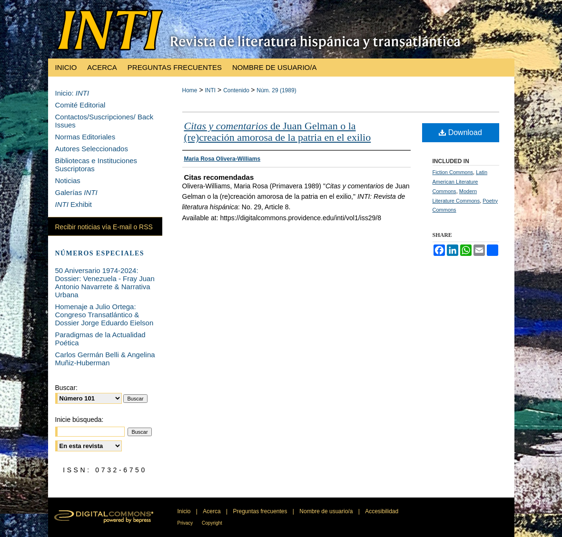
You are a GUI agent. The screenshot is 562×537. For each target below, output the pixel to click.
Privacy (186, 523)
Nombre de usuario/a (326, 511)
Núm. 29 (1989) (276, 90)
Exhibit (73, 204)
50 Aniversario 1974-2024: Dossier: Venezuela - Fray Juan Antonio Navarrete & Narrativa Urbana (105, 282)
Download (460, 132)
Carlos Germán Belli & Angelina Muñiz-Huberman (105, 359)
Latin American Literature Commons (460, 181)
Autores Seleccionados (91, 149)
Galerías (76, 192)
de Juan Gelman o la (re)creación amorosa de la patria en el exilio (277, 131)
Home (189, 90)
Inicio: (72, 93)
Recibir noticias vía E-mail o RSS (104, 227)
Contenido (237, 90)
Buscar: (66, 387)
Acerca (212, 511)
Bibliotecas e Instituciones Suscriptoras (96, 164)
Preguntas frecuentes (260, 511)
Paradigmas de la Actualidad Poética (100, 339)
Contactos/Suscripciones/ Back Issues (104, 121)
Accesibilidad (381, 511)
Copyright (212, 523)
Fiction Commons (453, 172)
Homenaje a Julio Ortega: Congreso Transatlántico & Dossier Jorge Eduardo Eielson (104, 315)
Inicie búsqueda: (79, 419)
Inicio (184, 511)
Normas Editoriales (85, 137)
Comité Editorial (80, 105)
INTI (210, 90)
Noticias (67, 180)
